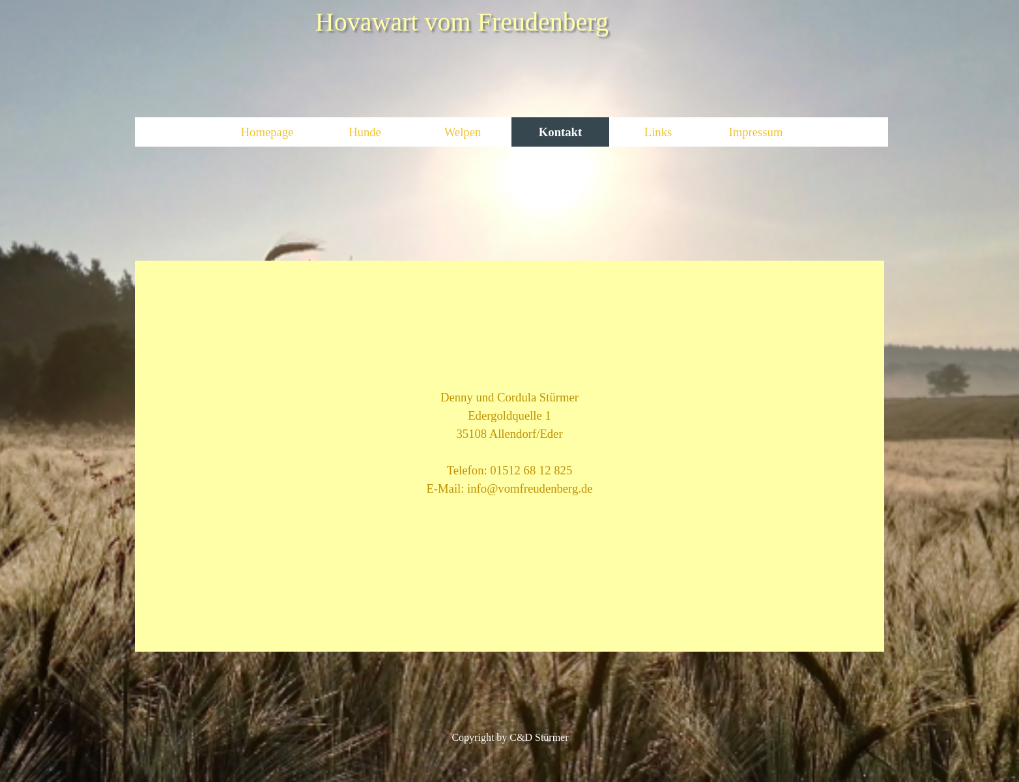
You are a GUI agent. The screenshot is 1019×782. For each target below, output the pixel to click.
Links (658, 132)
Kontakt (560, 132)
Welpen (462, 132)
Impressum (756, 132)
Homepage (267, 132)
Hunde (365, 132)
